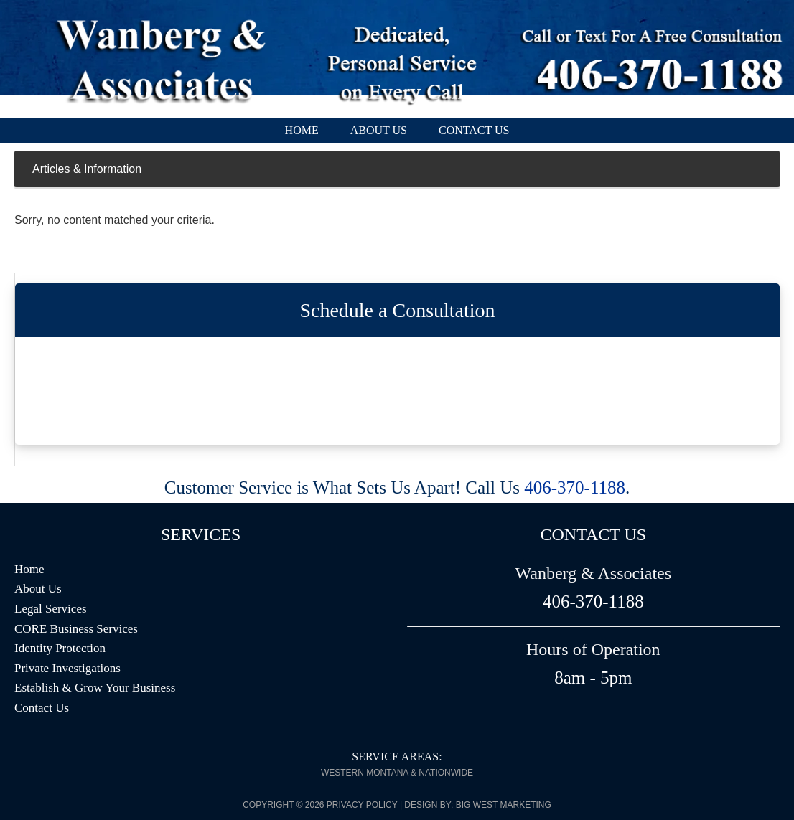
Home (29, 569)
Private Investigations (67, 668)
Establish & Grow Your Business (94, 687)
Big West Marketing (503, 805)
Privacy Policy (362, 805)
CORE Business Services (76, 629)
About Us (38, 588)
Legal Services (50, 609)
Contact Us (41, 708)
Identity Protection (60, 648)
